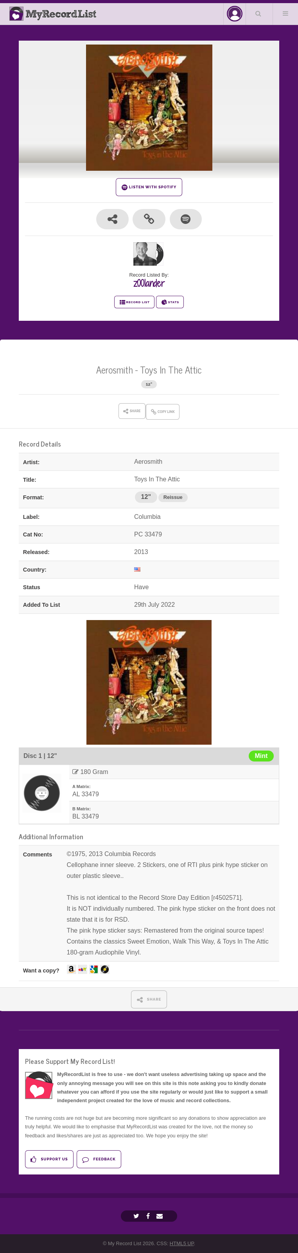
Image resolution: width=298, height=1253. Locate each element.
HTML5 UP (182, 1243)
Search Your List (258, 13)
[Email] (160, 1216)
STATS (170, 302)
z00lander (149, 283)
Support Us (49, 1159)
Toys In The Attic (171, 369)
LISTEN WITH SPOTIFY (149, 187)
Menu (285, 13)
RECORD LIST (134, 302)
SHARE (149, 999)
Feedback (98, 1159)
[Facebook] (149, 1216)
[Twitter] (137, 1216)
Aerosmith (114, 369)
